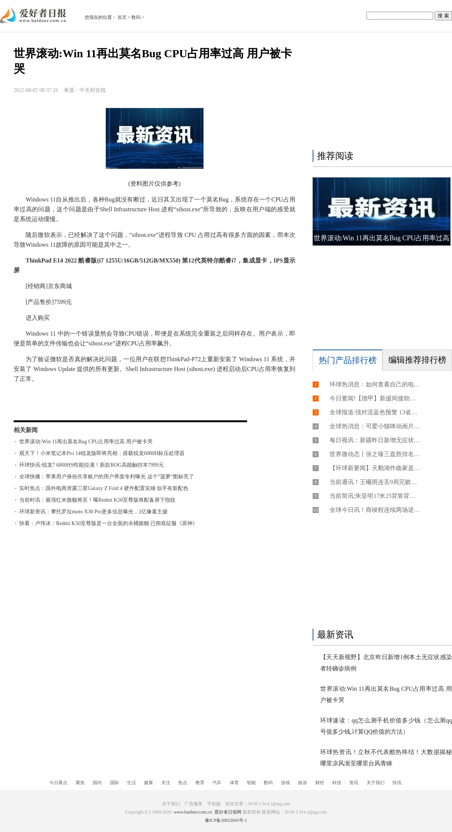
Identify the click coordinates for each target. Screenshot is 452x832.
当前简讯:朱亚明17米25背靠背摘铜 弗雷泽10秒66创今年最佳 (375, 496)
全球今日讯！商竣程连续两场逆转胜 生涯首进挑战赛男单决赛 (375, 510)
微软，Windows (71, 407)
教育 (200, 782)
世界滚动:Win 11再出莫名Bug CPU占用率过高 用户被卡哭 (86, 441)
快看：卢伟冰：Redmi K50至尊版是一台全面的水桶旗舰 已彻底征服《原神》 (108, 523)
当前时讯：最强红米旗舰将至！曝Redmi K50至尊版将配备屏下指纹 (97, 500)
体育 (234, 782)
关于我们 (375, 782)
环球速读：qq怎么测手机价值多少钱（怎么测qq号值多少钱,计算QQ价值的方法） (386, 726)
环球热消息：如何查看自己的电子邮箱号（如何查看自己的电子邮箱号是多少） (375, 384)
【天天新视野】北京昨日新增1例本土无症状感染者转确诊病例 (386, 663)
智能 (251, 782)
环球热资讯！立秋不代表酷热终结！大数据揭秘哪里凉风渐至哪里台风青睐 (386, 757)
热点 (182, 782)
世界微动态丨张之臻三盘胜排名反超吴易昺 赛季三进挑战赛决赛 (375, 454)
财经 (319, 782)
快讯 (397, 782)
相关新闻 (26, 430)
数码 (135, 17)
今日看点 (58, 782)
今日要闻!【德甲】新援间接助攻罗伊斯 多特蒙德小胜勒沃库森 (375, 398)
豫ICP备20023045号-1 (226, 820)
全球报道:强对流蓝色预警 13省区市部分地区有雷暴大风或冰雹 (375, 412)
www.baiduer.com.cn (193, 812)
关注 (165, 782)
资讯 (353, 782)
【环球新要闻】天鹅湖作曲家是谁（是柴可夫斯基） (375, 468)
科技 (336, 782)
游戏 (285, 782)
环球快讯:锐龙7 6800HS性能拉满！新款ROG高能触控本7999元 (91, 465)
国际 (114, 782)
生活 (131, 782)
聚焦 (80, 782)
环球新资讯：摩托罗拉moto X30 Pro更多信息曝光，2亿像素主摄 (93, 511)
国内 (97, 782)
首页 (122, 17)
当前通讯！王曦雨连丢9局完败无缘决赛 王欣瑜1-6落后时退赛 (375, 482)
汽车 (216, 782)
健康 (148, 782)
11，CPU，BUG (115, 407)
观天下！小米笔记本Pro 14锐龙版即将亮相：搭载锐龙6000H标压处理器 (102, 453)
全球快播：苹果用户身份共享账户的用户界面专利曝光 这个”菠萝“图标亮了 (106, 476)
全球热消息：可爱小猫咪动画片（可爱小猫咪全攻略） (375, 426)
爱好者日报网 (227, 812)
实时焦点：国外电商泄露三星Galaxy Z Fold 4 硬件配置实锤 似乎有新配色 (103, 488)
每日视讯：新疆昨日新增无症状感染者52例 (375, 440)
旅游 (302, 782)
